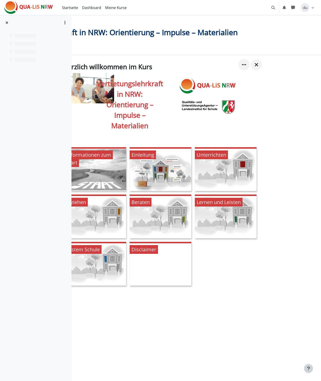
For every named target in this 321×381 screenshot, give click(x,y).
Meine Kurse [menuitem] (116, 7)
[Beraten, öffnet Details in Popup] (192, 226)
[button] (273, 7)
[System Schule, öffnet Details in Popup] (127, 274)
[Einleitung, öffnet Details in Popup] (192, 179)
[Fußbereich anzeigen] (308, 368)
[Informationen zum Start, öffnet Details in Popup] (127, 179)
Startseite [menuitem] (70, 7)
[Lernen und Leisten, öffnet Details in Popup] (257, 226)
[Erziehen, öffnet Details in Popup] (127, 226)
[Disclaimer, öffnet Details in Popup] (192, 274)
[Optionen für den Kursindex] (64, 22)
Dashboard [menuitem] (91, 7)
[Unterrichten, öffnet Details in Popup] (257, 179)
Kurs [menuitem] (106, 56)
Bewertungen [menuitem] (129, 56)
